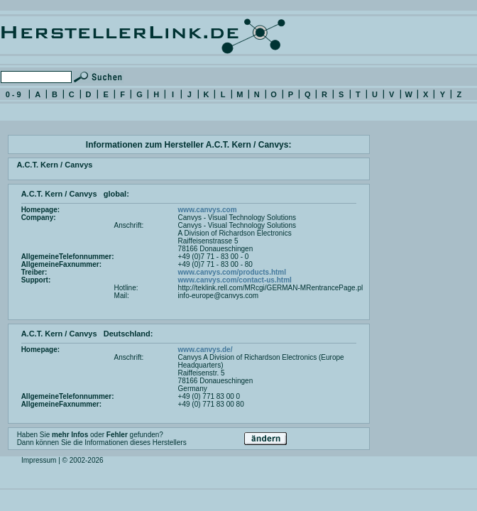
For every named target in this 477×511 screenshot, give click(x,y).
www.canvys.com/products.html (232, 272)
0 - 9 (13, 94)
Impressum (38, 460)
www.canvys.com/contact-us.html (235, 280)
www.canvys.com (207, 210)
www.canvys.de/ (205, 349)
